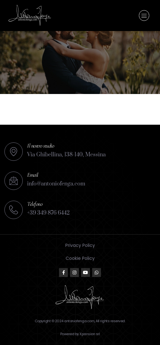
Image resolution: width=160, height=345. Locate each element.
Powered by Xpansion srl (80, 333)
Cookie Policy (80, 258)
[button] (144, 15)
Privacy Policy (80, 245)
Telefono (34, 203)
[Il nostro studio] (13, 151)
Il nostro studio (40, 145)
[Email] (13, 181)
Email (32, 174)
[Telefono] (13, 210)
